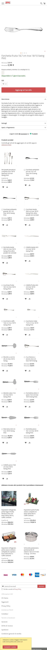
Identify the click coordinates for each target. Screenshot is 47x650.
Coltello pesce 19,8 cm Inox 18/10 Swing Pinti (9, 467)
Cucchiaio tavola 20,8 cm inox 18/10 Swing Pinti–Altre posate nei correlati (32, 212)
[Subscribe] (41, 586)
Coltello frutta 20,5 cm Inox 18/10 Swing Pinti (32, 287)
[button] (5, 29)
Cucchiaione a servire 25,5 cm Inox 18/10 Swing (31, 359)
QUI (21, 642)
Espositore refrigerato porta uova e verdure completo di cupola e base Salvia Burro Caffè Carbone (8, 551)
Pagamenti (4, 602)
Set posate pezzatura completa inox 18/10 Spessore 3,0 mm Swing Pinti (8, 172)
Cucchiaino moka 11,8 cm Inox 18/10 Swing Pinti (32, 323)
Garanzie (4, 622)
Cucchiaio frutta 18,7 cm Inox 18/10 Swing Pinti (9, 287)
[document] (16, 644)
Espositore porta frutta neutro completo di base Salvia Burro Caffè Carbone (31, 512)
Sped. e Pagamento (7, 127)
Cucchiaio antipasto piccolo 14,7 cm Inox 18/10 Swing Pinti (32, 172)
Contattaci (4, 614)
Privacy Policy (17, 589)
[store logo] (7, 2)
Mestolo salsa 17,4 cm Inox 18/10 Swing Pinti (9, 395)
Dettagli (4, 123)
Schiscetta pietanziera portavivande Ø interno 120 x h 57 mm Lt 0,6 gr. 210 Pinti (31, 551)
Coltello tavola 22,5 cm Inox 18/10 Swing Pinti (32, 249)
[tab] (23, 99)
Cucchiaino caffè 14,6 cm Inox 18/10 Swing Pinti (9, 323)
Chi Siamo (4, 598)
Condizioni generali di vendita (11, 634)
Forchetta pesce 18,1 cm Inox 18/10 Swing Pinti (32, 431)
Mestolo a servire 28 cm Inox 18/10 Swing (9, 359)
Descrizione (5, 99)
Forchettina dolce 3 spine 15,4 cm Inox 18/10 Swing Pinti (32, 395)
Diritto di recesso (7, 626)
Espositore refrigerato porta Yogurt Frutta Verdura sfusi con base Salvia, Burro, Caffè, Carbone (8, 513)
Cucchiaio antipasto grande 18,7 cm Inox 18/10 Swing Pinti (9, 212)
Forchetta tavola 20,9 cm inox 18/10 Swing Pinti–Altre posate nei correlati (9, 250)
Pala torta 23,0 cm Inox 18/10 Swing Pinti (9, 431)
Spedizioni (4, 630)
